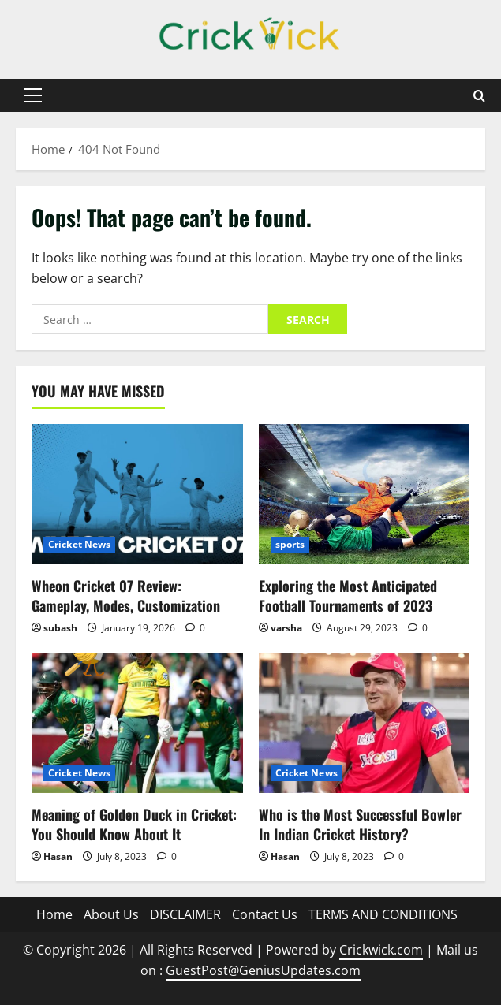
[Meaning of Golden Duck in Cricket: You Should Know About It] (137, 723)
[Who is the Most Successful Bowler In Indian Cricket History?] (364, 723)
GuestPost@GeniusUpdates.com (263, 970)
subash (60, 628)
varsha (286, 628)
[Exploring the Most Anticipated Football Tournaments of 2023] (364, 494)
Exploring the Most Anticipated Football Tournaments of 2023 (348, 595)
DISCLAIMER (185, 914)
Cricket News (79, 544)
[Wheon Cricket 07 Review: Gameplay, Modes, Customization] (137, 494)
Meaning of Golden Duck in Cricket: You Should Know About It (134, 824)
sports (290, 544)
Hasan (58, 856)
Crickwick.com (381, 949)
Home (54, 914)
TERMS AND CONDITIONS (383, 914)
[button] (33, 95)
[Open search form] (479, 95)
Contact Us (264, 914)
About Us (111, 914)
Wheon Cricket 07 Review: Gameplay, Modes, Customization (126, 595)
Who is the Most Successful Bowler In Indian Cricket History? (360, 824)
